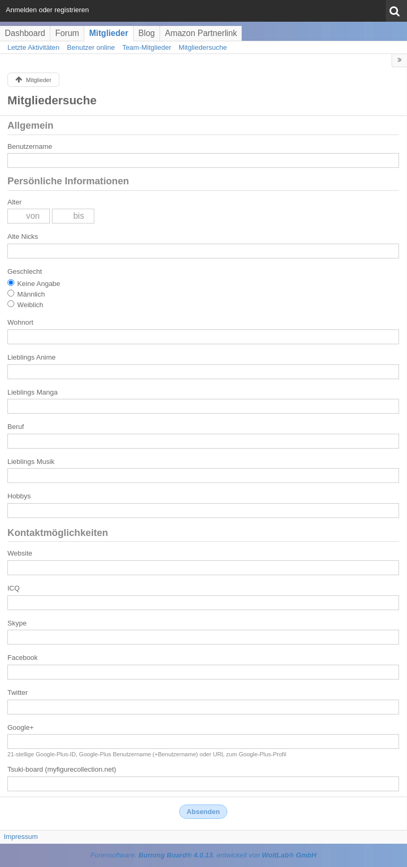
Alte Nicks (22, 236)
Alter (14, 202)
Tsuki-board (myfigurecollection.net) (61, 769)
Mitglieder (108, 33)
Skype (16, 623)
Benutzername (29, 146)
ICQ (13, 588)
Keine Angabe (33, 283)
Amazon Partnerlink (201, 33)
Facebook (22, 658)
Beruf (15, 427)
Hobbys (19, 496)
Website (19, 553)
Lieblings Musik (31, 462)
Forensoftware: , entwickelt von (203, 855)
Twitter (17, 692)
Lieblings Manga (32, 392)
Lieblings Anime (31, 357)
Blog (146, 33)
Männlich (26, 294)
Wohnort (20, 322)
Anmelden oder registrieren (47, 10)
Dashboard (25, 33)
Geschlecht (24, 271)
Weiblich (25, 304)
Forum (67, 33)
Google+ (20, 727)
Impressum (21, 837)
